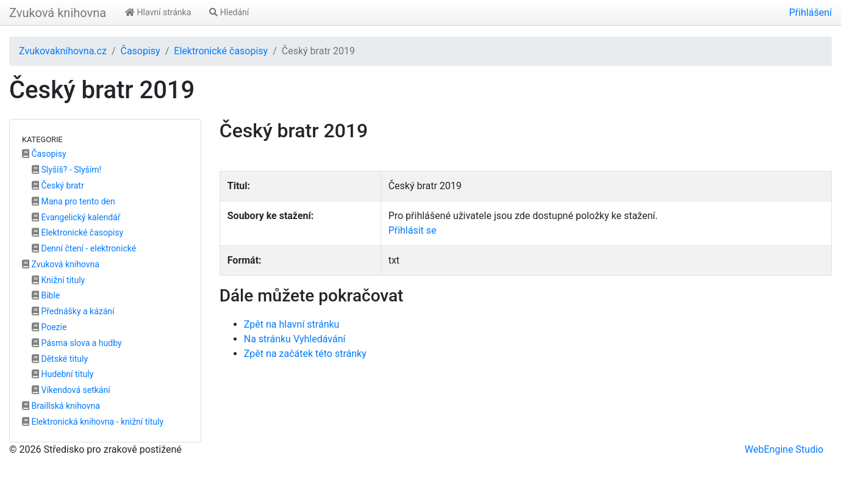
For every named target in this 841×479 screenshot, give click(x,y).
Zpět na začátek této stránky (305, 353)
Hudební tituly (62, 374)
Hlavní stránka (158, 12)
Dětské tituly (60, 359)
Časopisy (140, 51)
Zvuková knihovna (57, 12)
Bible (46, 295)
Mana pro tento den (73, 201)
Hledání (229, 12)
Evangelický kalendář (76, 217)
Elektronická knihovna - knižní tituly (92, 422)
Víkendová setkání (71, 390)
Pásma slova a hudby (77, 343)
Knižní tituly (58, 280)
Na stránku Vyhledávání (295, 339)
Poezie (49, 327)
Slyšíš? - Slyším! (66, 170)
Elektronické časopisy (221, 51)
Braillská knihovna (61, 406)
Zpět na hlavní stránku (292, 324)
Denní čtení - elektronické (84, 248)
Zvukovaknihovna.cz (63, 51)
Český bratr (58, 185)
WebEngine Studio (784, 449)
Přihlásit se (412, 230)
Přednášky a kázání (73, 311)
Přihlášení (810, 12)
